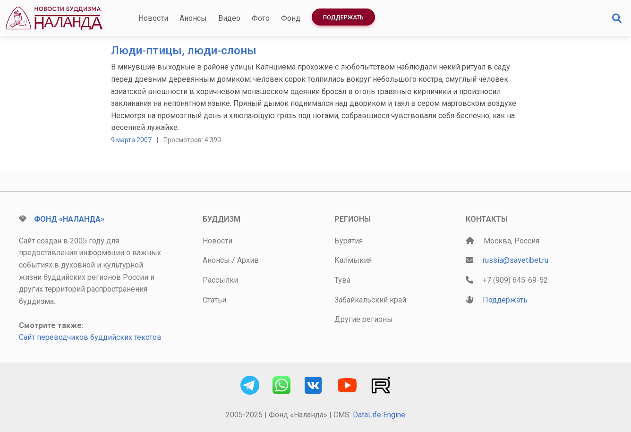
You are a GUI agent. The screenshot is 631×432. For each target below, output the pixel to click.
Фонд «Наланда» (69, 219)
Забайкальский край (370, 299)
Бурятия (348, 240)
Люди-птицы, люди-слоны (183, 50)
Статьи (214, 299)
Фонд (290, 18)
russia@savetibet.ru (515, 260)
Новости (153, 18)
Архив (248, 260)
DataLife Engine (379, 414)
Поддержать (343, 17)
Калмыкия (353, 260)
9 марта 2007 (131, 140)
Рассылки (220, 280)
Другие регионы (363, 319)
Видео (229, 18)
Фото (261, 18)
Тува (342, 280)
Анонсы (193, 18)
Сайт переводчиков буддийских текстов (90, 337)
